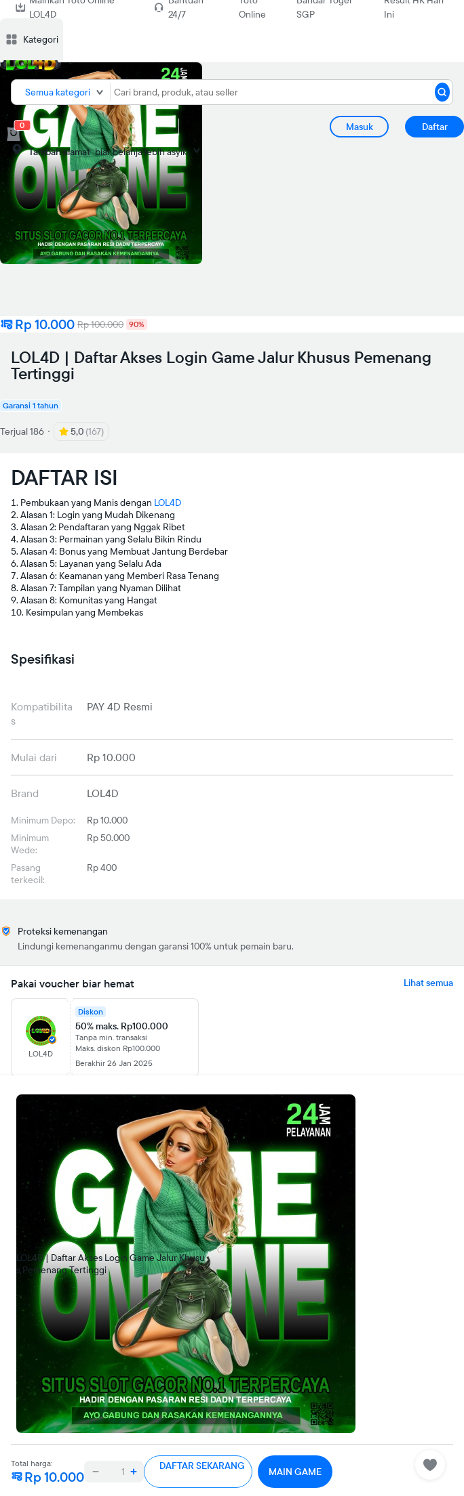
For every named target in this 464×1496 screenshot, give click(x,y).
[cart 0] (13, 134)
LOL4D (167, 502)
